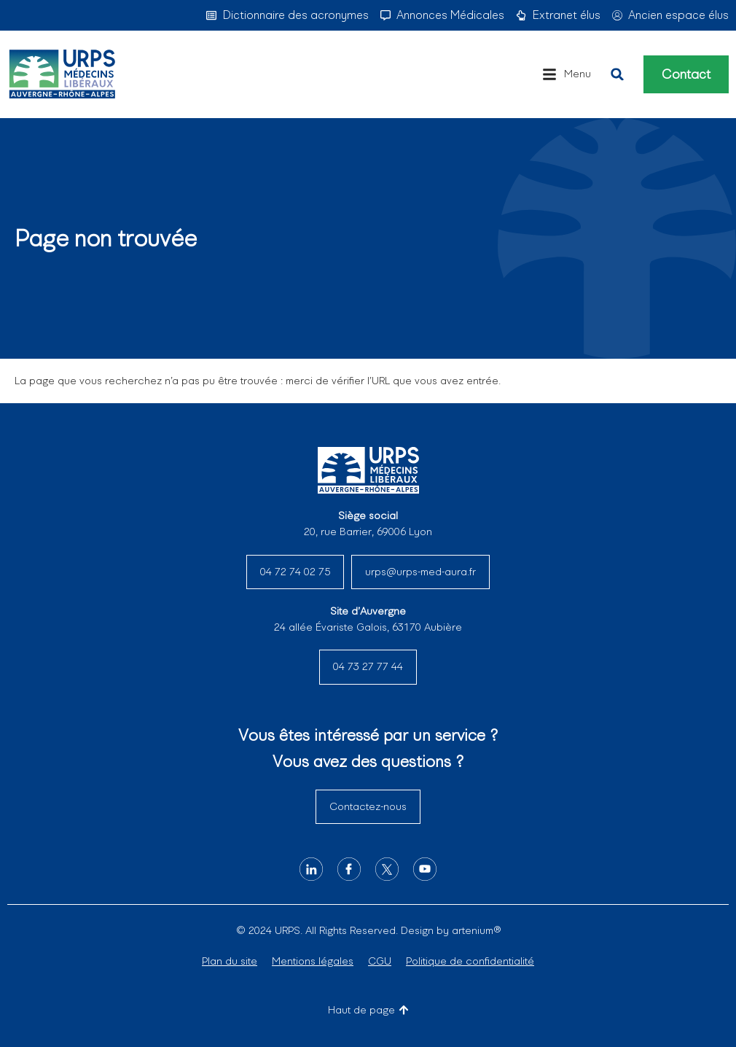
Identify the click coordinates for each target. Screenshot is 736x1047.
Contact (686, 74)
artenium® (476, 930)
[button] (566, 74)
